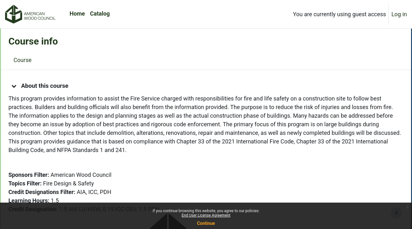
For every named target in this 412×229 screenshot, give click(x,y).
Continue (206, 223)
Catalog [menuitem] (100, 13)
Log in (399, 14)
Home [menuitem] (77, 13)
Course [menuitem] (37, 60)
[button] (28, 86)
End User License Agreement (206, 215)
